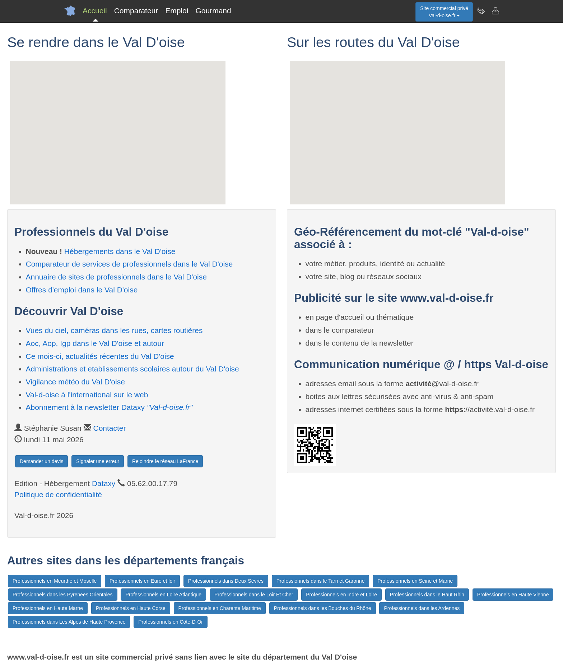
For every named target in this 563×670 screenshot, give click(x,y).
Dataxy (103, 483)
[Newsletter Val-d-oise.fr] (481, 11)
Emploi (176, 10)
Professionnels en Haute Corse (131, 608)
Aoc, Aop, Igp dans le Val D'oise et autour (95, 343)
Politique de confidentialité (58, 494)
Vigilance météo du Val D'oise (75, 382)
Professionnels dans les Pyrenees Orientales (63, 594)
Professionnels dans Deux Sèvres (226, 581)
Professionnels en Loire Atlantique (163, 594)
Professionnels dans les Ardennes (422, 608)
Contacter (109, 428)
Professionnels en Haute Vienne (513, 594)
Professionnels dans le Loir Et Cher (253, 594)
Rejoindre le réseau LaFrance (165, 461)
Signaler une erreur (97, 461)
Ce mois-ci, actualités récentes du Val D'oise (100, 356)
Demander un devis (41, 461)
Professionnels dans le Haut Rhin (427, 594)
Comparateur (136, 10)
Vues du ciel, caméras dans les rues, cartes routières (114, 330)
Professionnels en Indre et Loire (341, 594)
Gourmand (213, 10)
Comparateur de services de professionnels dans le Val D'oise (129, 264)
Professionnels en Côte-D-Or (170, 622)
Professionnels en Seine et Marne (415, 581)
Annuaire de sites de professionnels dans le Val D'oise (116, 277)
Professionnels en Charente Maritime (219, 608)
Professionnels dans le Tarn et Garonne (320, 581)
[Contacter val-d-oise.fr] (495, 11)
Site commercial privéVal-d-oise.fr (444, 11)
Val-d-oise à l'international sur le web (87, 395)
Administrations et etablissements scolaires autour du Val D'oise (132, 369)
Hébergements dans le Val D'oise (119, 251)
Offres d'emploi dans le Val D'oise (82, 290)
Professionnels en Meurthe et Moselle (55, 581)
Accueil (95, 10)
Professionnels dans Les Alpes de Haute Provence (69, 622)
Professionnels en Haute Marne (48, 608)
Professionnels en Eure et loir (142, 581)
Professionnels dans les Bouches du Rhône (322, 608)
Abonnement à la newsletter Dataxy (109, 407)
